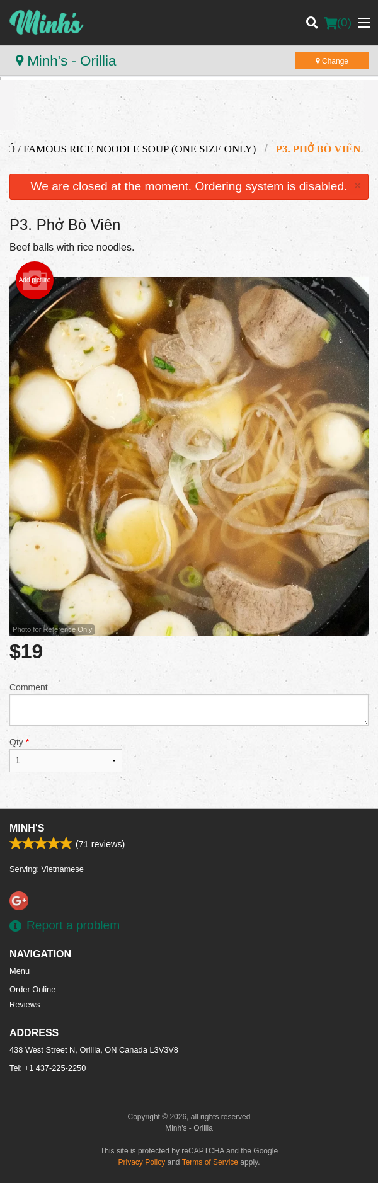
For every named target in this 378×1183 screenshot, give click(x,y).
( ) (338, 22)
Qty (65, 754)
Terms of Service (210, 1162)
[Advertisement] (189, 114)
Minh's (26, 828)
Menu (19, 971)
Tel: (47, 1068)
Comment (189, 704)
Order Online (32, 989)
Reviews (24, 1004)
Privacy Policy (142, 1162)
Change (332, 61)
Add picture (35, 280)
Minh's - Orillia (66, 61)
